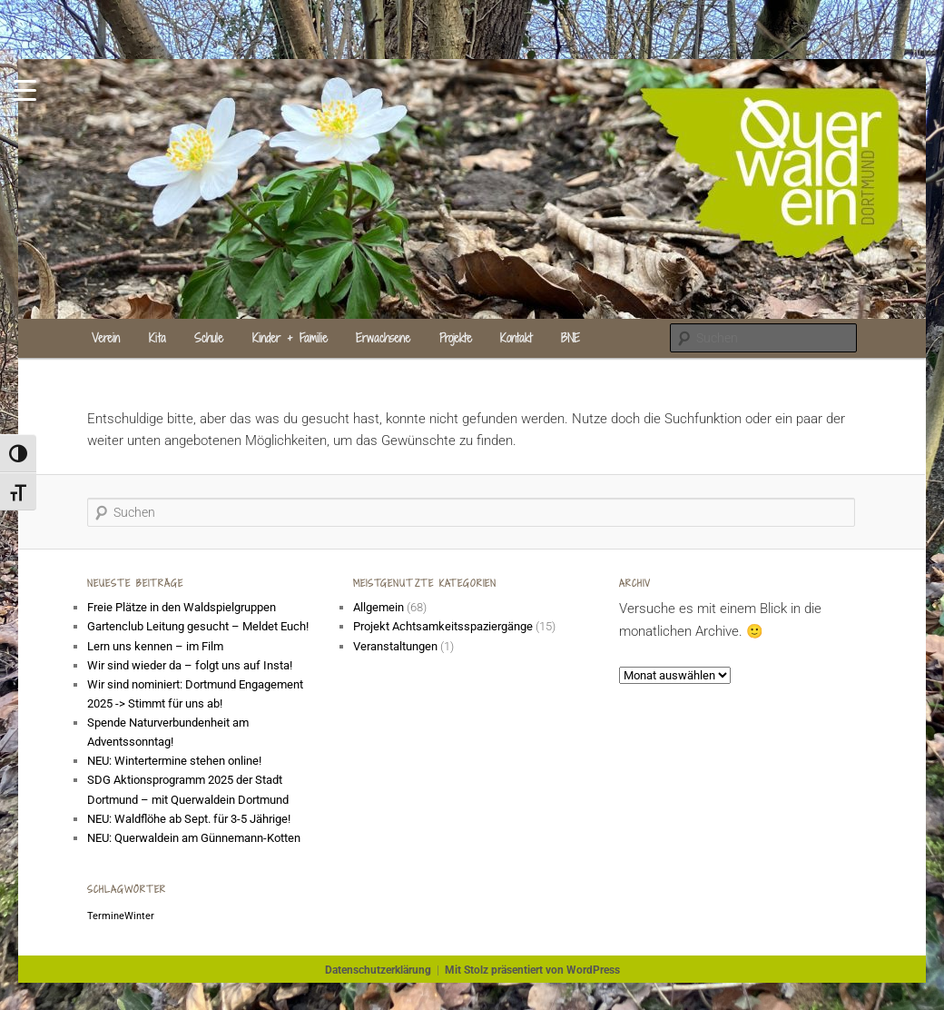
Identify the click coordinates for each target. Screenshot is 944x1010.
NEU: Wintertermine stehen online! (174, 760)
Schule (208, 338)
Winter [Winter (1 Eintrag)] (139, 916)
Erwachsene (383, 338)
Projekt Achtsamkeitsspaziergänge (443, 626)
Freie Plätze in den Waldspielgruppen (181, 607)
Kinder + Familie (290, 338)
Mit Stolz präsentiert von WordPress (532, 970)
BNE (570, 338)
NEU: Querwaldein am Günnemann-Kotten (193, 838)
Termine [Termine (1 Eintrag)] (105, 916)
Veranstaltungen (395, 646)
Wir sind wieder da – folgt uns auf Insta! (189, 665)
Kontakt (516, 338)
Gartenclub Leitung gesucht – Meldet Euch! (199, 626)
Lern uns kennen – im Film (155, 646)
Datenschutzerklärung (378, 970)
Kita (157, 338)
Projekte (455, 338)
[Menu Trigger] (25, 88)
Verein (106, 338)
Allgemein (378, 607)
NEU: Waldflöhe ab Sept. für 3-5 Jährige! (188, 819)
